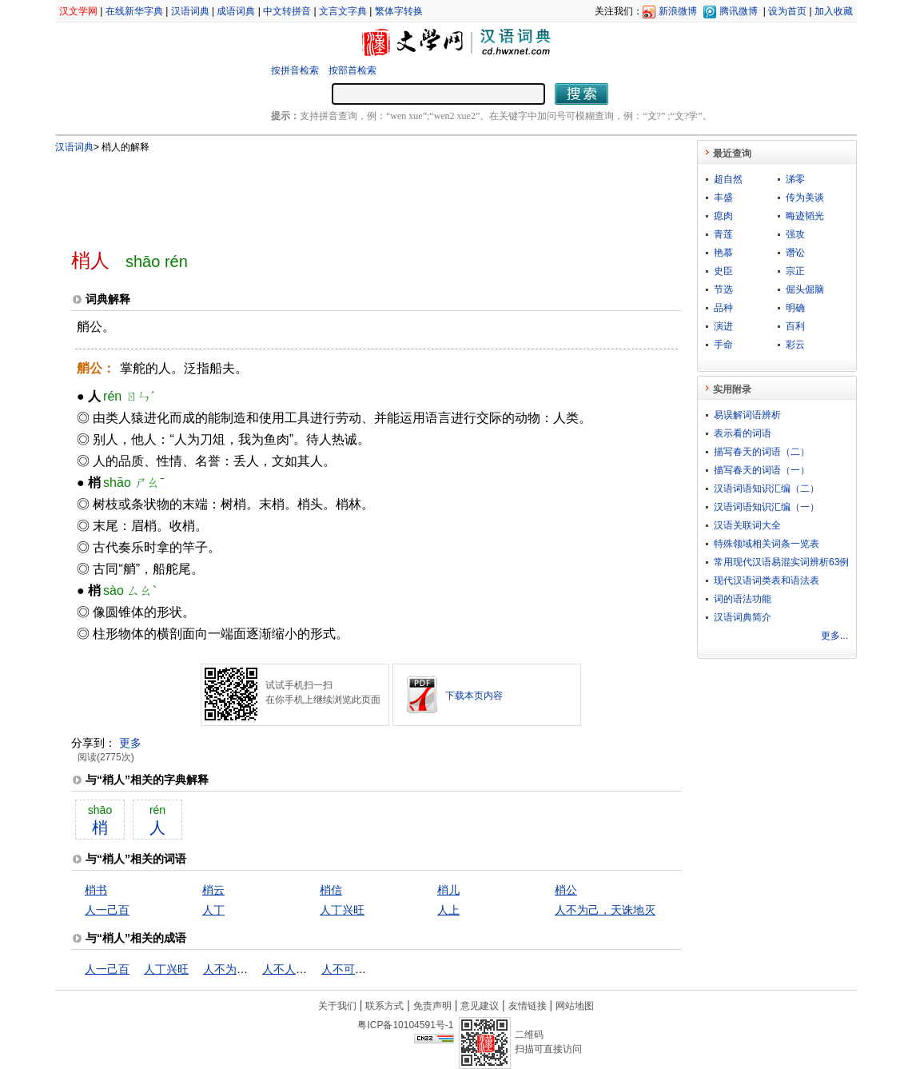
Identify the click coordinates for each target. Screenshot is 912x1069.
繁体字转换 (399, 11)
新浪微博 (678, 11)
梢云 (213, 890)
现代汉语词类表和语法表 (766, 580)
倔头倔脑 (805, 289)
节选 (723, 289)
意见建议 (479, 1005)
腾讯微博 (738, 11)
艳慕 (723, 252)
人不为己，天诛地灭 (605, 909)
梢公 (566, 890)
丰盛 (723, 197)
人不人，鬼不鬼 (301, 969)
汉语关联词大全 (747, 525)
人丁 (213, 909)
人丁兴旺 (342, 909)
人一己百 (107, 909)
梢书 (96, 890)
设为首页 (787, 11)
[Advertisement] (350, 194)
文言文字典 (343, 11)
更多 (130, 742)
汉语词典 (190, 11)
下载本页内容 (474, 695)
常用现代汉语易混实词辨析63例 (781, 562)
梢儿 (448, 890)
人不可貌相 (349, 969)
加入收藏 (833, 11)
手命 (723, 344)
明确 (795, 307)
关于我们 (337, 1005)
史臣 (723, 271)
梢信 (331, 890)
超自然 (728, 179)
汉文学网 (78, 11)
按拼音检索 (295, 70)
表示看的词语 (742, 433)
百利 (795, 326)
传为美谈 (805, 197)
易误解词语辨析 (747, 415)
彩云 (795, 344)
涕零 (795, 179)
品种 (723, 307)
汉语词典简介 (742, 617)
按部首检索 (352, 70)
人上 (448, 909)
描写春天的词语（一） (762, 470)
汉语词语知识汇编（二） (766, 488)
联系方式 (384, 1005)
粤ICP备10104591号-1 (405, 1025)
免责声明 (432, 1005)
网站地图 (575, 1005)
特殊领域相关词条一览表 (766, 543)
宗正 (795, 271)
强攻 (795, 234)
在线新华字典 (134, 11)
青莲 (723, 234)
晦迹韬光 (805, 215)
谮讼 (795, 252)
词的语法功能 (742, 598)
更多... (834, 635)
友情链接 (527, 1005)
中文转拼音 (287, 11)
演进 (723, 326)
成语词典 (236, 11)
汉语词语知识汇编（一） (766, 507)
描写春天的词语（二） (762, 451)
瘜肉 (723, 215)
